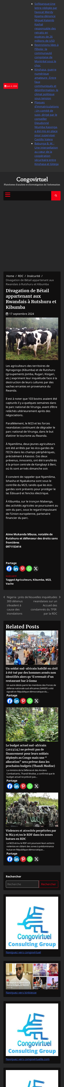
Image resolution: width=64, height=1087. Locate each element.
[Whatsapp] (29, 569)
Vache (10, 583)
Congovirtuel (32, 179)
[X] (36, 569)
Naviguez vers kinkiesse (32, 990)
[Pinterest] (22, 569)
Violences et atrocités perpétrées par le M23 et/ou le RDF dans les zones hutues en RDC (31, 834)
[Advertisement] (32, 236)
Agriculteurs (23, 579)
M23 (48, 579)
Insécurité (11, 576)
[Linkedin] (16, 569)
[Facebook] (9, 569)
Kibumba (38, 579)
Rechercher (13, 876)
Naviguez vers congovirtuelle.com (32, 1057)
